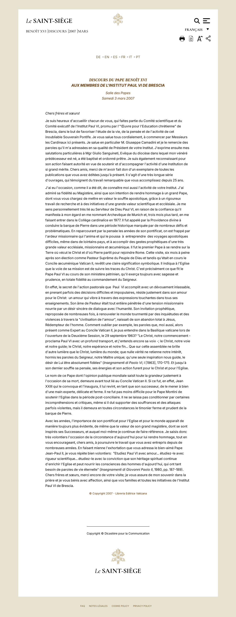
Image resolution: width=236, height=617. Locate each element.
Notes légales (98, 606)
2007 (73, 31)
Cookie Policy (120, 606)
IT (130, 57)
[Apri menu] (206, 20)
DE (98, 57)
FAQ (82, 606)
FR (123, 57)
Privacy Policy (142, 606)
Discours (58, 31)
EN (107, 57)
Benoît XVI (36, 31)
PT (138, 57)
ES (115, 57)
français (194, 30)
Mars (83, 31)
